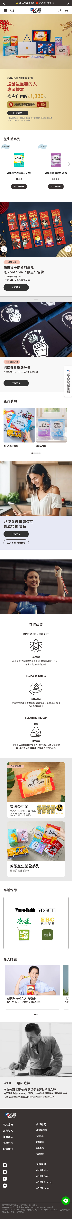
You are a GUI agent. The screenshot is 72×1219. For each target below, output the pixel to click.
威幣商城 (40, 1136)
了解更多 (16, 383)
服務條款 (40, 1154)
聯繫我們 (8, 1149)
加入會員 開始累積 (16, 542)
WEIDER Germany (44, 1182)
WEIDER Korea (43, 1188)
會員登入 (8, 1130)
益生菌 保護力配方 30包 (19, 173)
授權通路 (8, 1136)
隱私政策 (40, 1148)
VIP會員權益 (41, 1130)
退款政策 (40, 1142)
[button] (12, 10)
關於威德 (8, 1124)
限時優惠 (17, 113)
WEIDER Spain (42, 1176)
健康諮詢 (8, 1142)
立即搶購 (16, 287)
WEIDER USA (42, 1170)
